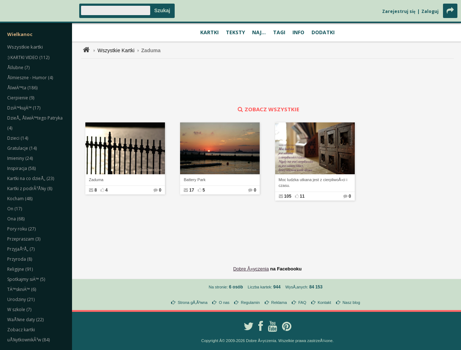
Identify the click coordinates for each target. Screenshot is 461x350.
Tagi (279, 32)
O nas (224, 302)
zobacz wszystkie (267, 109)
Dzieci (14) (17, 138)
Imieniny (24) (20, 158)
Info (298, 32)
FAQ (302, 302)
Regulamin (250, 302)
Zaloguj (430, 11)
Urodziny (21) (21, 299)
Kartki (209, 32)
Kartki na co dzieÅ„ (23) (30, 178)
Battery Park (195, 180)
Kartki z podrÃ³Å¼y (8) (29, 188)
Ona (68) (15, 219)
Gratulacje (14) (22, 148)
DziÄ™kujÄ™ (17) (23, 108)
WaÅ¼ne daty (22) (25, 320)
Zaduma (96, 180)
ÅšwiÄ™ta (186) (22, 88)
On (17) (14, 209)
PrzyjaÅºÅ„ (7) (21, 249)
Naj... (259, 32)
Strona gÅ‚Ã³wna (193, 302)
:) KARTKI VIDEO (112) (28, 57)
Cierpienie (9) (20, 98)
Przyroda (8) (19, 259)
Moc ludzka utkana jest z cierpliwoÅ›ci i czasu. (313, 183)
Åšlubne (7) (18, 67)
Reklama (279, 302)
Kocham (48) (19, 199)
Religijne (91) (20, 269)
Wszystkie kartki (25, 47)
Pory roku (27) (21, 229)
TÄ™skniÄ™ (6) (21, 289)
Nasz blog (351, 302)
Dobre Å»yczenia (251, 269)
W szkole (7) (19, 309)
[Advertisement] (267, 82)
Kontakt (324, 302)
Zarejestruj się (398, 11)
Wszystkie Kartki (116, 50)
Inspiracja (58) (21, 168)
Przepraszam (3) (23, 239)
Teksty (235, 32)
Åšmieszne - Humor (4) (30, 78)
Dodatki (323, 32)
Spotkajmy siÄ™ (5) (26, 279)
